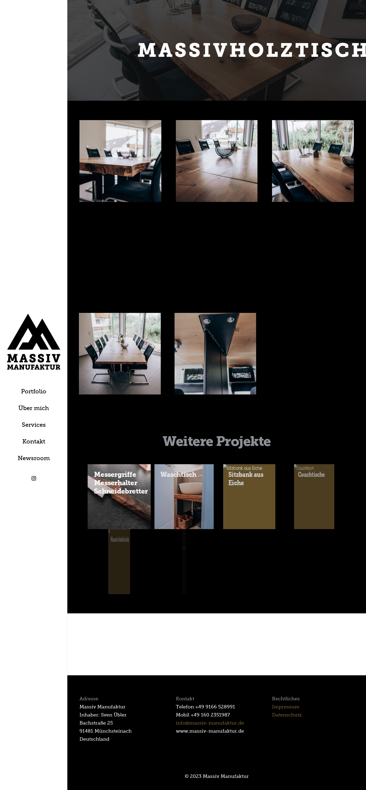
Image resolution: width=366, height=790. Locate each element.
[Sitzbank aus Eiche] (249, 496)
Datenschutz (287, 715)
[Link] (33, 342)
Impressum (285, 707)
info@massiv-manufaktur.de (210, 723)
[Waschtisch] (184, 496)
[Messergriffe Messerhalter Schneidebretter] (119, 496)
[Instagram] (34, 478)
